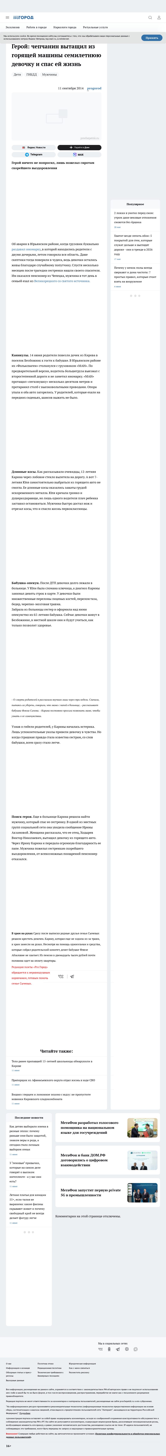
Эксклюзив (13, 27)
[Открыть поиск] (150, 17)
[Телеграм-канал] (34, 154)
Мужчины (49, 74)
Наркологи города (64, 27)
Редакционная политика (49, 1368)
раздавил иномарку (26, 249)
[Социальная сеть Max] (80, 154)
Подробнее (24, 1413)
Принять (152, 38)
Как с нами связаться (79, 1368)
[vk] (61, 976)
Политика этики (45, 1363)
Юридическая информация (82, 1363)
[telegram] (73, 976)
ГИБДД (31, 74)
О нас (8, 1363)
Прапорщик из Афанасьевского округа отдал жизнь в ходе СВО (56, 1082)
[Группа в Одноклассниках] (109, 1349)
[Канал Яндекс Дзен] (80, 147)
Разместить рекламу (79, 1372)
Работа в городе (36, 27)
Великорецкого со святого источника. (62, 281)
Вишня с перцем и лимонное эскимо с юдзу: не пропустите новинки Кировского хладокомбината (56, 1099)
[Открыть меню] (7, 17)
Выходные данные (15, 1380)
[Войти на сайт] (158, 17)
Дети (17, 74)
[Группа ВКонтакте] (100, 1349)
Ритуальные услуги (95, 27)
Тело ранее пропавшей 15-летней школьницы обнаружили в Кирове (56, 1066)
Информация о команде (18, 1368)
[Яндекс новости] (34, 147)
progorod (94, 88)
